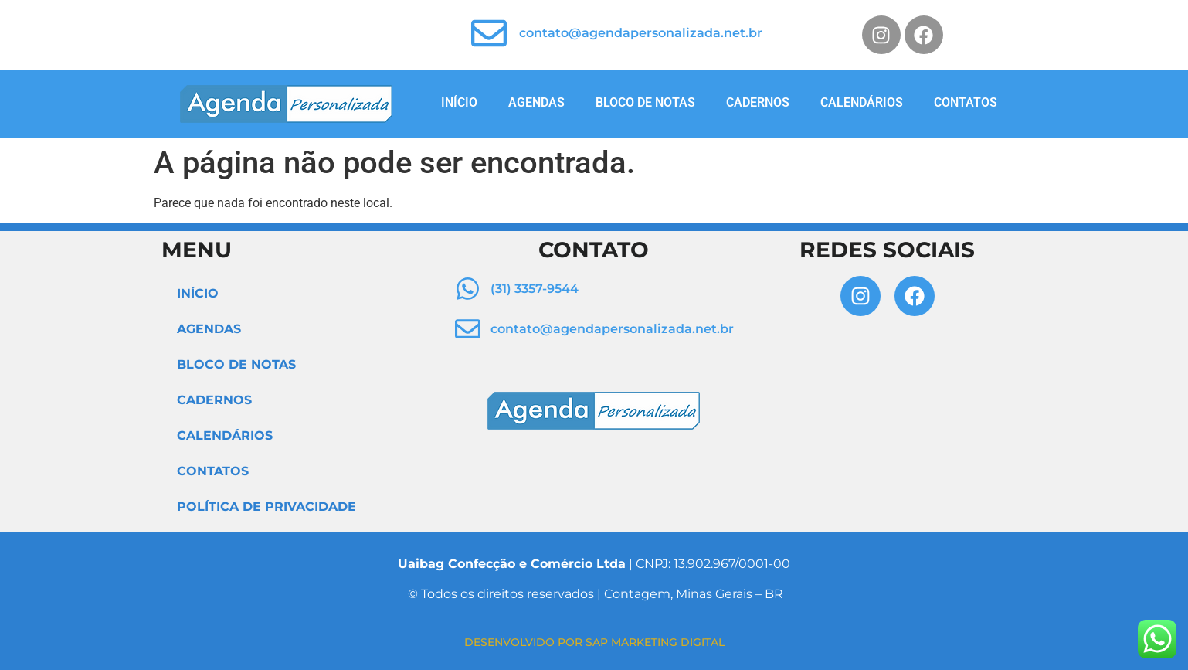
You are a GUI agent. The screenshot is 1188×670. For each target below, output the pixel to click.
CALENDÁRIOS (861, 102)
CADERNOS (757, 102)
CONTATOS (965, 102)
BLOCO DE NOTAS (645, 102)
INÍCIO (459, 102)
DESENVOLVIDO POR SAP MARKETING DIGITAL (594, 642)
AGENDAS (536, 102)
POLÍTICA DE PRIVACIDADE (266, 506)
